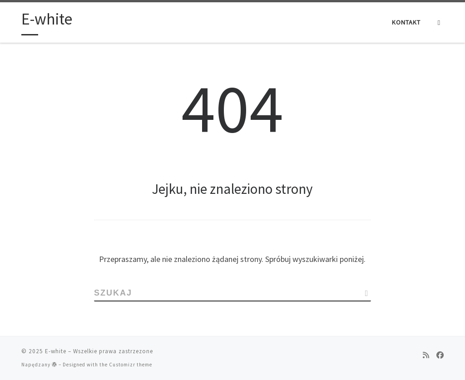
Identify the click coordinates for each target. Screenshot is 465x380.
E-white (55, 351)
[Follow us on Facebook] (440, 355)
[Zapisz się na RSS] (426, 355)
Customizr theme (130, 364)
